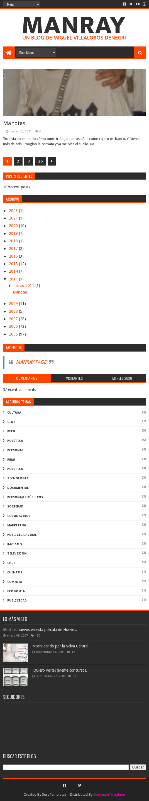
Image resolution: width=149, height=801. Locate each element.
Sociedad (15, 506)
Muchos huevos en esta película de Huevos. (40, 629)
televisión (17, 553)
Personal (15, 450)
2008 (14, 311)
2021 (14, 218)
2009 (14, 303)
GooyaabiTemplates (109, 794)
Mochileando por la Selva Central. (60, 646)
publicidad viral (22, 535)
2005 (14, 334)
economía (16, 591)
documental (18, 488)
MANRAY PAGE (31, 362)
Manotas (14, 123)
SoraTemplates (54, 794)
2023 (14, 210)
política (15, 441)
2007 (14, 319)
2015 (14, 264)
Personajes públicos (25, 497)
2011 (14, 279)
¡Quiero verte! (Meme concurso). (59, 670)
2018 (14, 241)
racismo (14, 544)
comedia (14, 582)
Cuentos (14, 572)
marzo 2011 (24, 285)
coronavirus (18, 516)
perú (11, 431)
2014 (14, 271)
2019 (14, 233)
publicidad (17, 600)
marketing (16, 525)
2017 (14, 248)
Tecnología (17, 478)
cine (11, 422)
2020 (14, 225)
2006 (14, 326)
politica (15, 469)
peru (11, 460)
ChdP (11, 563)
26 (40, 161)
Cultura (14, 413)
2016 (14, 256)
